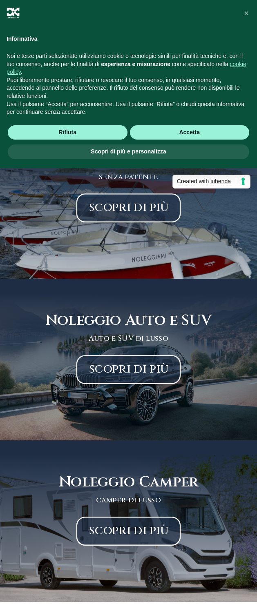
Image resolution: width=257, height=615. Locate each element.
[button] (246, 13)
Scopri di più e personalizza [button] (128, 151)
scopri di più (128, 207)
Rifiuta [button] (67, 132)
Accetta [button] (189, 132)
